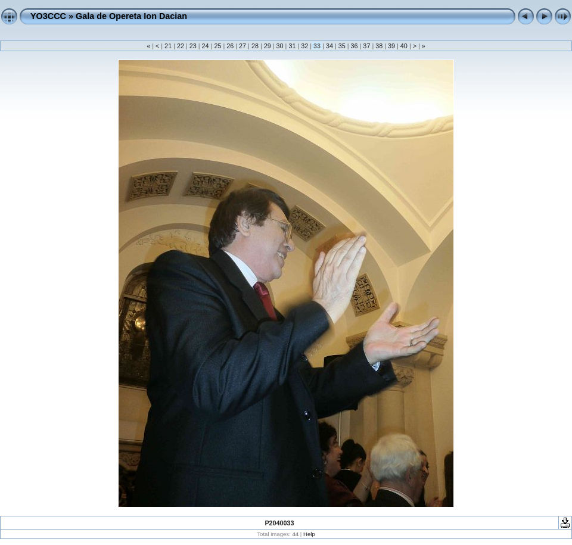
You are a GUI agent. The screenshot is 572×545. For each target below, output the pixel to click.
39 (391, 45)
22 (180, 45)
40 (404, 45)
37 (366, 45)
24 (205, 45)
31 (292, 45)
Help (309, 534)
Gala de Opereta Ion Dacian (131, 16)
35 (342, 45)
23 (193, 45)
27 (242, 45)
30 (280, 45)
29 (267, 45)
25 (217, 45)
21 (168, 45)
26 (230, 45)
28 (255, 45)
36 (354, 45)
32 (304, 45)
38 (379, 45)
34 (329, 45)
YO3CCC (48, 16)
